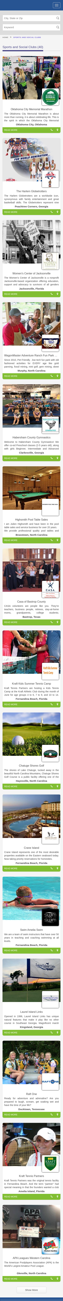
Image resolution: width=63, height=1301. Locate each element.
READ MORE (10, 130)
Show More (31, 1290)
